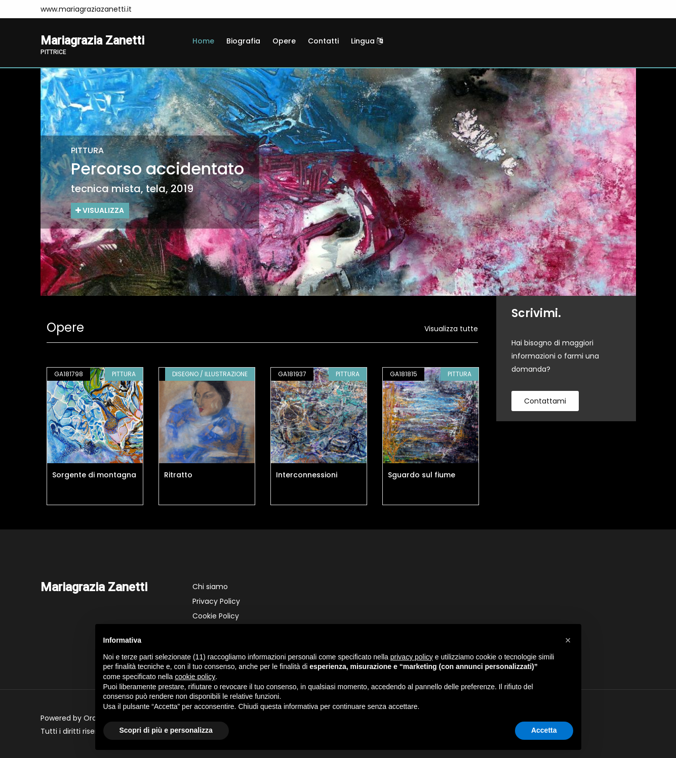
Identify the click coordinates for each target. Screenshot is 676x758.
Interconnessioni (306, 475)
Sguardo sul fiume (421, 475)
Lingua (367, 41)
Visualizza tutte (451, 329)
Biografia (243, 41)
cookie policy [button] (195, 677)
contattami (545, 401)
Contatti (323, 41)
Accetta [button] (544, 730)
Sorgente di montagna (94, 475)
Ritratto (178, 475)
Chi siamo (210, 587)
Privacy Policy (216, 601)
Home (203, 41)
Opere (284, 41)
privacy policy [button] (411, 657)
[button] (568, 640)
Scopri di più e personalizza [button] (166, 730)
